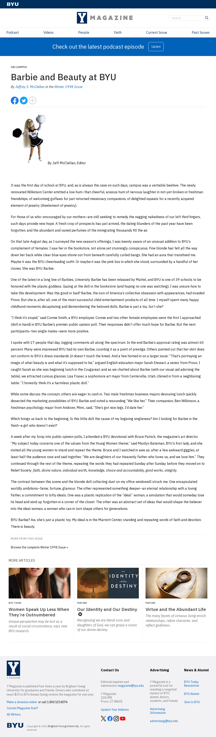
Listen (156, 46)
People (83, 32)
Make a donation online (22, 702)
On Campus (19, 67)
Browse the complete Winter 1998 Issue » (39, 547)
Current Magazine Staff (22, 708)
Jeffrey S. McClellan (30, 87)
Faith (118, 32)
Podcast (12, 32)
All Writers (14, 714)
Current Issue (156, 32)
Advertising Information (158, 711)
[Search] (190, 18)
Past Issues (201, 32)
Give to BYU (192, 702)
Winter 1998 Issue (68, 87)
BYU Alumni (191, 694)
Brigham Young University (63, 726)
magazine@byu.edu (131, 686)
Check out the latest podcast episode (98, 46)
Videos (48, 32)
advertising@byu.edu (164, 721)
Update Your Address (115, 710)
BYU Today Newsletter (191, 684)
